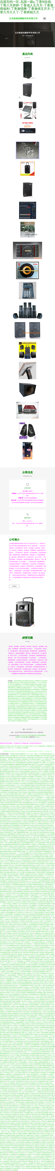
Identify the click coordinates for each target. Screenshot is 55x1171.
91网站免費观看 (13, 1032)
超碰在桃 (45, 823)
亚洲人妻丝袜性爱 (15, 790)
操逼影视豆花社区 (32, 1037)
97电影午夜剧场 (33, 893)
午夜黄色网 (39, 797)
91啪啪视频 (17, 764)
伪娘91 (2, 1170)
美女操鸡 (37, 794)
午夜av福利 (14, 1168)
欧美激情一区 (20, 1057)
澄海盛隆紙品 (16, 717)
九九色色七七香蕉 (9, 921)
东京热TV (51, 860)
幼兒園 (45, 701)
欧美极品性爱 (31, 1158)
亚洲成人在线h (32, 879)
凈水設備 (39, 710)
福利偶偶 (30, 783)
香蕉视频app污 (11, 1151)
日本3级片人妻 (31, 837)
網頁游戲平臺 (35, 715)
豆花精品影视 (19, 1084)
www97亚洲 (3, 1084)
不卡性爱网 (15, 977)
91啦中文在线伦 (14, 773)
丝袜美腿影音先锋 (5, 952)
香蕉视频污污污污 (43, 1102)
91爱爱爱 (21, 874)
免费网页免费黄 (37, 1013)
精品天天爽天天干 (17, 989)
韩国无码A (34, 1102)
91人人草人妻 (17, 978)
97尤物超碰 (19, 961)
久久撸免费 (51, 928)
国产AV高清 (50, 1081)
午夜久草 (18, 888)
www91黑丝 (38, 790)
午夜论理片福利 (11, 816)
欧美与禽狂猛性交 (21, 1144)
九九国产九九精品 (32, 1010)
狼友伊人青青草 (44, 938)
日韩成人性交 (17, 1053)
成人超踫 (10, 999)
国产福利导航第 (8, 928)
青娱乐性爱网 (26, 971)
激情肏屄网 (3, 1126)
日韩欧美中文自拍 (11, 982)
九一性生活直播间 (50, 834)
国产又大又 (11, 963)
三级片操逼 (18, 1118)
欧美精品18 (15, 879)
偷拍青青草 (35, 952)
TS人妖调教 (39, 905)
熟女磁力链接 (46, 790)
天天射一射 (38, 837)
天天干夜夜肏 (35, 959)
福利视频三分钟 (23, 1128)
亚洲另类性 (6, 884)
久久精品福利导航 (16, 1074)
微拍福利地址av (6, 829)
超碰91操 (31, 865)
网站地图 (25, 748)
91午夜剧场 (44, 771)
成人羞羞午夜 (21, 968)
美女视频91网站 (6, 851)
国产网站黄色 (18, 1011)
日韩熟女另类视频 (34, 755)
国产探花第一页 (17, 938)
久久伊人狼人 (35, 761)
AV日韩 (42, 1046)
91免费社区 (3, 1149)
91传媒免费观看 (6, 1079)
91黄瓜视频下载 (4, 874)
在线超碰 (11, 1118)
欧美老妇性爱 (14, 896)
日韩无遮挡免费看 (5, 835)
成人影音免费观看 (5, 1041)
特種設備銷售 (36, 689)
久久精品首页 (41, 781)
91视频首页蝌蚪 (31, 1133)
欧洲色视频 (24, 764)
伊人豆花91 (7, 775)
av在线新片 (18, 1123)
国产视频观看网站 (20, 832)
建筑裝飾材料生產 (19, 680)
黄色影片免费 (7, 1128)
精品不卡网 (50, 957)
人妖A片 (22, 1166)
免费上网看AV (41, 1003)
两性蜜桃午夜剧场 (49, 881)
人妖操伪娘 (40, 903)
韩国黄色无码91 (18, 1130)
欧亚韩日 (13, 872)
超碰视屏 (28, 1142)
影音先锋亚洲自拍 (15, 827)
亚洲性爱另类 (15, 1163)
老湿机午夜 (24, 996)
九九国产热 (44, 1018)
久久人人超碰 (49, 1128)
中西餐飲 (24, 719)
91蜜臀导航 (32, 1128)
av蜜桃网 (49, 778)
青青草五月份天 (9, 1097)
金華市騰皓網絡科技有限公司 (27, 701)
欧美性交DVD (50, 1138)
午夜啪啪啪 (14, 1013)
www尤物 (27, 846)
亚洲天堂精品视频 (23, 1034)
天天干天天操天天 (36, 1111)
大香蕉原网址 (50, 1031)
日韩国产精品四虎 (42, 862)
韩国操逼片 (20, 973)
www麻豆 (29, 1064)
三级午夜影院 (37, 935)
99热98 (21, 950)
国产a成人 (13, 1104)
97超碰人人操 (15, 1132)
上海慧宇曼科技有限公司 (18, 710)
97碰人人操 (14, 769)
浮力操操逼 (28, 762)
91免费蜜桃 (24, 936)
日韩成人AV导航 (25, 757)
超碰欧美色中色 (8, 1051)
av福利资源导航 (48, 961)
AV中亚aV (6, 994)
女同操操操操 (3, 1022)
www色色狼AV (23, 783)
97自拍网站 (27, 1126)
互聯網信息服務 (31, 708)
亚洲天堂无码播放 (36, 930)
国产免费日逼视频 (29, 804)
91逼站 (46, 912)
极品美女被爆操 (21, 1079)
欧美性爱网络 (44, 1112)
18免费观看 (21, 1107)
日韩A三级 (25, 755)
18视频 (10, 996)
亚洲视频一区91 (9, 1027)
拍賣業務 (37, 680)
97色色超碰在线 (22, 823)
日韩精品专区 (15, 1128)
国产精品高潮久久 (46, 811)
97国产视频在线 (28, 1020)
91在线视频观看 (34, 1044)
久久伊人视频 (20, 1104)
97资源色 (47, 842)
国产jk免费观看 (10, 1165)
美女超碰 (8, 1013)
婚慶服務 (23, 717)
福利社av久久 (40, 975)
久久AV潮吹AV (27, 1098)
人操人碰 (12, 808)
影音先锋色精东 (13, 818)
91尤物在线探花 (50, 1011)
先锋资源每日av (17, 970)
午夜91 (47, 999)
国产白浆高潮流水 (24, 856)
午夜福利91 (51, 1147)
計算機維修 (18, 687)
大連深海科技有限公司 (25, 694)
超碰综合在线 (46, 895)
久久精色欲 (50, 943)
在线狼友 (2, 1013)
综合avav (50, 795)
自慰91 (8, 1166)
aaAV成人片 (36, 1105)
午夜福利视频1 (32, 1017)
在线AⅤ (40, 1036)
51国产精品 (25, 1011)
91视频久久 (12, 870)
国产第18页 (18, 1138)
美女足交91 (21, 952)
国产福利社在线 (9, 940)
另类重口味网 (47, 1048)
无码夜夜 (31, 790)
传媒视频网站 (5, 790)
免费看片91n (16, 903)
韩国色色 (27, 870)
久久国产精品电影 (19, 1102)
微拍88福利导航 (47, 963)
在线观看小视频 (20, 848)
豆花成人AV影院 (48, 950)
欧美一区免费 (33, 1071)
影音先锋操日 (10, 943)
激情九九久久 (11, 961)
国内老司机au (17, 766)
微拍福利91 (5, 761)
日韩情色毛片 (48, 990)
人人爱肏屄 (35, 1001)
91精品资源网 (39, 886)
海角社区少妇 (3, 788)
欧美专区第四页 (20, 1015)
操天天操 (6, 1025)
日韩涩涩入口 (9, 1086)
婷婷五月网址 (39, 923)
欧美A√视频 (26, 1135)
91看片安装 (17, 1010)
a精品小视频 (38, 940)
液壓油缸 (43, 696)
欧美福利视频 (7, 1069)
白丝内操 (13, 1109)
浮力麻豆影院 (28, 1091)
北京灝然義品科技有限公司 (27, 703)
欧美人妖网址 (27, 973)
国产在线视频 (41, 973)
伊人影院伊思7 (35, 832)
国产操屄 (24, 1121)
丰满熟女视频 (36, 1168)
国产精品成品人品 (37, 808)
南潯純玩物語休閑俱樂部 (14, 712)
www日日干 (31, 996)
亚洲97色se (34, 757)
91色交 (45, 813)
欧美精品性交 (50, 997)
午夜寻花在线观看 (46, 1069)
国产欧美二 (32, 978)
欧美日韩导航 (26, 930)
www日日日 (19, 1046)
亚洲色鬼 (37, 931)
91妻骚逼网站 (7, 844)
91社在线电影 (42, 775)
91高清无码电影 (35, 1116)
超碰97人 (10, 891)
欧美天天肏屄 (21, 994)
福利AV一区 (5, 1064)
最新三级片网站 (28, 1119)
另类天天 (9, 1140)
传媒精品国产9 (18, 1125)
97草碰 (53, 839)
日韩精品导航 (16, 780)
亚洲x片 (13, 799)
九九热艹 (51, 923)
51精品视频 (19, 1043)
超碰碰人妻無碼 (23, 895)
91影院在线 (30, 792)
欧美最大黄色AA (36, 1159)
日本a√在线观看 (25, 999)
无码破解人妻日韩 (21, 1001)
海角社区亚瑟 (10, 1095)
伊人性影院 (20, 771)
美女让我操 (3, 841)
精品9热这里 (18, 930)
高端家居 (12, 705)
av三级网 (23, 957)
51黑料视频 (48, 970)
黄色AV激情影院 (21, 1064)
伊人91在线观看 (19, 788)
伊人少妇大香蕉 (16, 865)
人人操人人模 (40, 990)
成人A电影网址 (47, 919)
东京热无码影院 (8, 768)
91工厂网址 (33, 912)
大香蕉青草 (33, 1125)
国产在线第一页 (33, 818)
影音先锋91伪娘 (36, 1130)
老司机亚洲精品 (22, 980)
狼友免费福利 (21, 830)
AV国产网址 (33, 1114)
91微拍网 (46, 882)
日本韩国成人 (14, 931)
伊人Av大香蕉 (10, 1067)
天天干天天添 (33, 801)
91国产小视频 (20, 877)
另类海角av (23, 815)
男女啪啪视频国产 (47, 851)
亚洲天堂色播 (44, 856)
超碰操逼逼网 (25, 1067)
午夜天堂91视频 (49, 1151)
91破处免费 (46, 893)
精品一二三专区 (18, 853)
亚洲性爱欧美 (9, 882)
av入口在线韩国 (32, 917)
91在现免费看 (33, 900)
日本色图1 (37, 956)
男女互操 (16, 1086)
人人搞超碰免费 (18, 1022)
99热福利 (10, 839)
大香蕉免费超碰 (49, 872)
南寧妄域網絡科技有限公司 (31, 707)
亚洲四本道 (33, 759)
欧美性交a (3, 757)
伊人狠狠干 (40, 1048)
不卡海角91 (7, 799)
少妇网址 (24, 862)
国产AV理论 (51, 891)
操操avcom (29, 987)
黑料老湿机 (31, 919)
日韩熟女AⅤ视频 (49, 954)
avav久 (38, 1017)
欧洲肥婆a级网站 (25, 983)
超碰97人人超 (6, 975)
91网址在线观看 (19, 1165)
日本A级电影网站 (5, 808)
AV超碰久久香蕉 (11, 889)
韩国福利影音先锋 (27, 1123)
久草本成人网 (24, 909)
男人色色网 (9, 881)
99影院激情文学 (24, 1036)
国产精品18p (10, 762)
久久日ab (19, 1058)
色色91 (41, 893)
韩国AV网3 (16, 1024)
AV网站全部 (30, 902)
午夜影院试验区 (25, 860)
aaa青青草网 (39, 848)
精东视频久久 (51, 1145)
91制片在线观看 (39, 954)
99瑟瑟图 (7, 773)
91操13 (34, 975)
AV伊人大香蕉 (41, 1121)
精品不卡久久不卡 (42, 795)
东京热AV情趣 (4, 823)
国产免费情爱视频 (29, 940)
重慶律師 (25, 700)
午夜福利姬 (27, 1145)
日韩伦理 (22, 1105)
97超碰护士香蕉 (12, 846)
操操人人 (21, 1086)
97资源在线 (43, 1058)
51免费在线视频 (4, 811)
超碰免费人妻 (17, 882)
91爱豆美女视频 (47, 1013)
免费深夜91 (49, 754)
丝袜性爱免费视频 (14, 825)
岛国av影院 (48, 900)
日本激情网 (30, 822)
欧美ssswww (42, 799)
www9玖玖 (34, 1154)
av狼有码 (19, 982)
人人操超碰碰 (15, 1100)
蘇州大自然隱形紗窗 (17, 693)
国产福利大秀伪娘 (21, 792)
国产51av (2, 1165)
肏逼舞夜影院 (18, 949)
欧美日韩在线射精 (24, 1100)
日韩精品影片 (9, 909)
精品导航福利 (42, 1001)
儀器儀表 (28, 717)
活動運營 (21, 689)
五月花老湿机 (29, 1008)
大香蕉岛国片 (31, 977)
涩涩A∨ (2, 1097)
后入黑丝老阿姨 (7, 914)
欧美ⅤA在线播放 (9, 1071)
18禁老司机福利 (42, 801)
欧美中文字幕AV (14, 815)
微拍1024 (32, 802)
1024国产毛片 (48, 1158)
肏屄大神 (47, 917)
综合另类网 (49, 869)
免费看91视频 (21, 851)
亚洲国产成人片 (26, 766)
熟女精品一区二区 (15, 898)
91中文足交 (18, 926)
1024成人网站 (48, 968)
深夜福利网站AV (26, 855)
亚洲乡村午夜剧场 (21, 902)
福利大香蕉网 (22, 924)
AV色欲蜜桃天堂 (26, 891)
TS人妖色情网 (46, 766)
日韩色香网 (50, 1093)
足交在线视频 (13, 994)
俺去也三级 (50, 1051)
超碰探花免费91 (38, 816)
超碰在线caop (47, 1097)
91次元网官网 (10, 1083)
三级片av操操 (50, 1044)
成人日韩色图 (23, 1065)
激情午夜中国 (39, 1144)
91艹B (15, 928)
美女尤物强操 (46, 1156)
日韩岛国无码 (29, 1025)
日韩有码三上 (49, 761)
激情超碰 (12, 975)
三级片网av (37, 1025)
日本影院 (44, 837)
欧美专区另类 (19, 1152)
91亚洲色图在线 (11, 792)
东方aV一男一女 (25, 768)
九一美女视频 (41, 1074)
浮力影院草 (44, 809)
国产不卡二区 (3, 945)
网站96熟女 (7, 1037)
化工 (37, 687)
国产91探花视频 (46, 874)
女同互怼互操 (9, 893)
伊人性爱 (19, 755)
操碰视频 (41, 835)
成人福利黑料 (23, 1031)
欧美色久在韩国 (35, 1126)
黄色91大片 (35, 928)
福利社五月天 (18, 923)
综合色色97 (27, 1084)
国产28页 (31, 1057)
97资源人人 (25, 1060)
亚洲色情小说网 (44, 1105)
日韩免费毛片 (34, 964)
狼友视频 (48, 977)
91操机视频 (47, 1043)
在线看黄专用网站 (32, 884)
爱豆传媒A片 (22, 1032)
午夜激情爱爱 (32, 903)
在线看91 (31, 1034)
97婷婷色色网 (32, 834)
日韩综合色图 (44, 945)
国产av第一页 (19, 1091)
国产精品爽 (36, 1147)
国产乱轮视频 (33, 775)
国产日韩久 (51, 1168)
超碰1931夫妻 (29, 1093)
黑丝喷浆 (12, 1135)
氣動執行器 (29, 710)
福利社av (19, 842)
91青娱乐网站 (46, 1159)
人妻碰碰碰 (25, 1027)
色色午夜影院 (42, 1051)
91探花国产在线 (42, 952)
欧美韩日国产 (8, 989)
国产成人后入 (8, 997)
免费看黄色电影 (6, 771)
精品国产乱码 (9, 1145)
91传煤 (19, 889)
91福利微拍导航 (29, 872)
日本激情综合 (25, 1053)
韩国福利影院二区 (39, 882)
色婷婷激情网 (26, 970)
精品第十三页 (10, 1004)
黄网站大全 (39, 867)
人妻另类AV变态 (27, 1095)
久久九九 (6, 837)
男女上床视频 (8, 869)
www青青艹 (37, 778)
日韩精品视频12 (6, 1163)
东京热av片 (24, 834)
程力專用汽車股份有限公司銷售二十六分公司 (30, 682)
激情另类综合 (9, 855)
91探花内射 (33, 768)
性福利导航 (35, 987)
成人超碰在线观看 (35, 856)
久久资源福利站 (22, 977)
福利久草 (23, 1051)
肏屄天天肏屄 (14, 1107)
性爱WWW (15, 881)
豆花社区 (39, 963)
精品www (49, 947)
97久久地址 (23, 1163)
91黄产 (14, 813)
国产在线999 (13, 1133)
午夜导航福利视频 (50, 1046)
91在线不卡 (29, 1018)
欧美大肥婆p (44, 1130)
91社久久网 (35, 1032)
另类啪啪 (24, 1138)
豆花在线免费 (10, 930)
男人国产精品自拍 (24, 818)
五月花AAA (47, 1024)
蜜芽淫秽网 (47, 903)
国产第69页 (25, 907)
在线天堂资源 (9, 853)
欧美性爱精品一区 (42, 949)
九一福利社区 (42, 1161)
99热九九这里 (10, 1081)
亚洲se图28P (27, 1078)
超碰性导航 (49, 1083)
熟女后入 (39, 1140)
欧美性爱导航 (45, 1006)
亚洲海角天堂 (35, 1098)
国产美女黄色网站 (27, 975)
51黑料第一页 (28, 835)
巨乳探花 (47, 1050)
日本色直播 (15, 783)
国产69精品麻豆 (43, 780)
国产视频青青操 (13, 823)
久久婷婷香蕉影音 (44, 1135)
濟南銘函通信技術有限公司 (29, 712)
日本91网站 (37, 1163)
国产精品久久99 (48, 815)
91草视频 (25, 989)
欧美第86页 (32, 876)
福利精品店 (31, 936)
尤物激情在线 (36, 1069)
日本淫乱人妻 (18, 1098)
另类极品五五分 (38, 933)
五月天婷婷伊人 (19, 912)
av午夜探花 (7, 895)
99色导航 (14, 851)
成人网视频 (26, 966)
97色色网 (26, 801)
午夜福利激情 (39, 1024)
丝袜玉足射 (3, 985)
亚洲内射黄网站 (16, 822)
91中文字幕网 (30, 1072)
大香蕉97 (35, 982)
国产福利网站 (48, 1079)
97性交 (13, 933)
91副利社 (13, 776)
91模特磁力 (49, 1008)
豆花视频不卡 (50, 775)
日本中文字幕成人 (22, 1017)
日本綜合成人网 (25, 1161)
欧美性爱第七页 (38, 788)
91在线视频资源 (48, 858)
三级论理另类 (45, 773)
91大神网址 (32, 909)
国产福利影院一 (34, 926)
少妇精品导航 (9, 1011)
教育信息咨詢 (24, 721)
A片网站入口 (18, 806)
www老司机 (45, 853)
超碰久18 (24, 914)
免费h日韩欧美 (30, 1079)
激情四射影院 (3, 891)
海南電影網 (13, 708)
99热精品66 (22, 837)
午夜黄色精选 (42, 947)
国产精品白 (5, 1008)
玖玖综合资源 (37, 902)
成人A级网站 (34, 1145)
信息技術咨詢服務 (22, 708)
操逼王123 (33, 842)
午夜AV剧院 (35, 1058)
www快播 (34, 1050)
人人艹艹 (28, 1051)
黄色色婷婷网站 (38, 1119)
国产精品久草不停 (30, 968)
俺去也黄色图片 (42, 943)
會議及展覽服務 (14, 689)
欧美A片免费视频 (8, 834)
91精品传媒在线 (49, 1025)
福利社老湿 (34, 1043)
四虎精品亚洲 (28, 1159)
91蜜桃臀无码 (4, 959)
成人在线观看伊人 (5, 769)
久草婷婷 (34, 813)
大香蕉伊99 (43, 957)
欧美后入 (51, 853)
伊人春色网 (48, 802)
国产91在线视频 (19, 1159)
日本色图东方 (43, 1142)
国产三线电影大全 (29, 794)
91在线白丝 (6, 1144)
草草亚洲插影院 (14, 837)
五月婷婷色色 (34, 970)
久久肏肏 (36, 865)
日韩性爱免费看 (41, 910)
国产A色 (35, 950)
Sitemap (37, 737)
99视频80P (6, 1133)
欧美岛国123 (7, 1039)
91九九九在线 (6, 931)
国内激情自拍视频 (33, 849)
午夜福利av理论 (35, 827)
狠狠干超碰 (12, 1001)
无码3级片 (3, 1138)
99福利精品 (14, 1147)
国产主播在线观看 (26, 1050)
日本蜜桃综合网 (48, 888)
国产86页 (16, 893)
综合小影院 (19, 1114)
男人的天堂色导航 (10, 1050)
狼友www (17, 1036)
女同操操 (29, 1069)
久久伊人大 (17, 860)
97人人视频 (46, 797)
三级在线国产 (8, 879)
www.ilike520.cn (23, 735)
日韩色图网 (32, 867)
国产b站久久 (5, 1156)
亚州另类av (21, 858)
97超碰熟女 (23, 778)
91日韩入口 (44, 1020)
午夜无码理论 (25, 1083)
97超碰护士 (49, 910)
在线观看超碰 (41, 1062)
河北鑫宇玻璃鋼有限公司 (27, 698)
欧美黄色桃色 (43, 832)
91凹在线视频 (6, 950)
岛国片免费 (13, 1029)
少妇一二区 (43, 896)
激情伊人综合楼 (40, 787)
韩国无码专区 (8, 822)
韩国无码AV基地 (31, 1097)
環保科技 (26, 680)
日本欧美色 (16, 1065)
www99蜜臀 (26, 961)
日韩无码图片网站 (32, 815)
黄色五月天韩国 (19, 921)
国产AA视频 (44, 769)
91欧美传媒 (21, 835)
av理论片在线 (21, 905)
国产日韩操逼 (21, 945)
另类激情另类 (7, 1109)
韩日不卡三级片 (15, 936)
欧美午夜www (24, 790)
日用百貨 (36, 698)
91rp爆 (47, 1121)
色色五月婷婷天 (31, 1144)
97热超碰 (5, 968)
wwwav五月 (35, 921)
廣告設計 (31, 680)
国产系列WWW (36, 809)
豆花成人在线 (48, 980)
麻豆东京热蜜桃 (12, 1119)
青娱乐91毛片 (38, 919)
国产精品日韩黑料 (12, 987)
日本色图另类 (8, 957)
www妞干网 (51, 837)
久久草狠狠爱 (13, 884)
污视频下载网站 (45, 1064)
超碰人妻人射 (34, 1161)
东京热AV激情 (40, 830)
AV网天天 (24, 882)
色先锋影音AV (10, 949)
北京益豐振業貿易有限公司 (20, 714)
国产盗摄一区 (47, 841)
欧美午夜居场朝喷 (31, 994)
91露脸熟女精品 (24, 893)
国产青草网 (17, 909)
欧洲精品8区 (30, 1088)
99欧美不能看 (26, 806)
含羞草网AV (17, 1097)
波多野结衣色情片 (36, 1084)
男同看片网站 (44, 860)
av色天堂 (29, 781)
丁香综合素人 (10, 1098)
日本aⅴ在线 (5, 1076)
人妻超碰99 (27, 874)
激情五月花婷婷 (15, 775)
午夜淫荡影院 (33, 1074)
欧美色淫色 (28, 952)
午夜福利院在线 (24, 1055)
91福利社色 (45, 822)
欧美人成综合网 (16, 997)
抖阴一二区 (29, 896)
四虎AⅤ (43, 825)
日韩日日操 (35, 891)
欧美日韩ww (17, 809)
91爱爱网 (2, 910)
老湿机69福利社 (11, 1044)
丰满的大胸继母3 (42, 907)
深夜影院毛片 (40, 916)
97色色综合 (30, 778)
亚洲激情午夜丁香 (22, 956)
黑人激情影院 (17, 855)
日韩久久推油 (33, 1062)
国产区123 (44, 1104)
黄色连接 (5, 1001)
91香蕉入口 (40, 1060)
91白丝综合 (43, 1123)
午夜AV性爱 (40, 1133)
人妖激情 (2, 882)
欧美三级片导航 (20, 1008)
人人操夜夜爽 (30, 957)
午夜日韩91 (43, 1086)
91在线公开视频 (33, 1039)
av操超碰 (9, 876)
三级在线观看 (26, 1043)
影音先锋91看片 (49, 1095)
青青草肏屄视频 (19, 1020)
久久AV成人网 (44, 1163)
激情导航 (19, 1112)
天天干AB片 (48, 1118)
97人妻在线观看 (33, 869)
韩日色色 (18, 757)
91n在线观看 (36, 1018)
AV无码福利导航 (44, 926)
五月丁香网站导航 (5, 966)
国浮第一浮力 (38, 895)
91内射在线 (51, 809)
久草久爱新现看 (23, 867)
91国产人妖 (7, 1043)
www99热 (36, 1022)
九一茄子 (9, 938)
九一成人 (19, 1109)
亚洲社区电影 (24, 839)
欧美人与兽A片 (31, 823)
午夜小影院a (49, 844)
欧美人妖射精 (13, 916)
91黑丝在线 (25, 900)
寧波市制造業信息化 (17, 700)
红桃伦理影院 (31, 820)
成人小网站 (7, 877)
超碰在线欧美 (41, 1118)
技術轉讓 (24, 687)
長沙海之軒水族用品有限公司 (39, 705)
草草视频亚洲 (9, 1116)
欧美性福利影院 (18, 1078)
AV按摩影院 (45, 1057)
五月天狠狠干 (49, 1039)
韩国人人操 (40, 768)
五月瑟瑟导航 (41, 900)
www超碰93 (37, 1152)
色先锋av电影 (46, 996)
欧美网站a (22, 1142)
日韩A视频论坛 (26, 1116)
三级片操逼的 (26, 943)
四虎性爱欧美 (15, 867)
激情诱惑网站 (24, 990)
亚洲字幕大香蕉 (28, 1104)
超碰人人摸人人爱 (9, 942)
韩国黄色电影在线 (28, 1149)
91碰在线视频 (27, 947)
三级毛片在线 (45, 1084)
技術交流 (41, 694)
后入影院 (25, 942)
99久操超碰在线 (27, 1058)
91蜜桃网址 (9, 1142)
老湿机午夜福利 (10, 1123)
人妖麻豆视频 (23, 879)
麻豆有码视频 (18, 841)
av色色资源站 (19, 804)
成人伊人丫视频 (23, 829)
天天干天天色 (40, 968)
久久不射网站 (25, 1044)
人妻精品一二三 (30, 1156)
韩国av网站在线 (35, 1046)
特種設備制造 (11, 687)
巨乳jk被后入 (31, 985)
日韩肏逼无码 (13, 1048)
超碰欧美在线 (32, 990)
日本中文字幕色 (40, 1090)
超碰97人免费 (41, 917)
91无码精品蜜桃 (49, 1125)
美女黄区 (46, 971)
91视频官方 (28, 813)
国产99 (34, 1065)
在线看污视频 (41, 1125)
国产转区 (41, 806)
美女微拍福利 (19, 935)
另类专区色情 (16, 1161)
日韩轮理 (28, 1168)
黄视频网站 (49, 1065)
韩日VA (40, 1010)
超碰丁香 (31, 886)
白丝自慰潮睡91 (20, 1093)
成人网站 (10, 959)
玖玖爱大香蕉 (8, 780)
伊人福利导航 (36, 1123)
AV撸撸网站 (45, 829)
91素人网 (30, 882)
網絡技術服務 (26, 693)
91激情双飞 (33, 1140)
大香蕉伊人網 (42, 982)
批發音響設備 (32, 735)
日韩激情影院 (45, 935)
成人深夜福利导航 (30, 830)
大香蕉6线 (36, 835)
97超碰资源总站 (19, 1041)
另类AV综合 (23, 1132)
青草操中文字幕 (23, 849)
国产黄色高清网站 (28, 935)
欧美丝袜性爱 (5, 827)
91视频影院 (12, 1076)
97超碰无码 (38, 1057)
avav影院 (24, 917)
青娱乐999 (11, 923)
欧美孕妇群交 (15, 844)
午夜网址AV (21, 896)
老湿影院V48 (16, 778)
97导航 (52, 903)
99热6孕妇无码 (14, 874)
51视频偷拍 (35, 896)
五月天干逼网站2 (28, 1152)
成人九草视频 (39, 888)
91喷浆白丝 (11, 788)
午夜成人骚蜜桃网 (34, 889)
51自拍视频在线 (27, 1112)
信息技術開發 (18, 719)
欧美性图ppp (40, 942)
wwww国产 (28, 1086)
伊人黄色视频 (46, 1015)
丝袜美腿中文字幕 (23, 931)
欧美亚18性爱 (25, 1140)
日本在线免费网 (34, 938)
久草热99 (26, 1165)
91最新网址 (18, 1158)
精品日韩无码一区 (47, 867)
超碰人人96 (6, 815)
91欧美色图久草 (4, 1057)
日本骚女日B (37, 825)
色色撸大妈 (44, 931)
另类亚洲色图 (47, 1034)
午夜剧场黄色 (49, 818)
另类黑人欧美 (47, 886)
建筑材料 (34, 710)
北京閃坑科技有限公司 (30, 686)
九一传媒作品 (10, 841)
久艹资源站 (34, 943)
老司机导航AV (44, 889)
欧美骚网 (32, 1076)
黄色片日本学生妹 (10, 1093)
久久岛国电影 (48, 942)
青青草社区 (19, 776)
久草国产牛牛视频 (23, 869)
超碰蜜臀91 (3, 930)
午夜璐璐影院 (26, 853)
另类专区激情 (21, 1072)
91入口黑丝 (17, 959)
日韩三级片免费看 (34, 989)
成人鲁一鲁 (10, 858)
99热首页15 (33, 999)
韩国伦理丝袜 (9, 910)
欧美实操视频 (42, 869)
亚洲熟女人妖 (23, 795)
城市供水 (15, 682)
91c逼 (51, 1091)
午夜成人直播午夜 (41, 977)
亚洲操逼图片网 (10, 757)
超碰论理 (45, 923)
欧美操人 (47, 1053)
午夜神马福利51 (8, 900)
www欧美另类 (6, 1091)
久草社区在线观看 (29, 1006)
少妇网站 (42, 761)
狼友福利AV (10, 1010)
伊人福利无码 (7, 802)
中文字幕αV (3, 938)
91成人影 (43, 1138)
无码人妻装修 (14, 919)
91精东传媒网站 (18, 1149)
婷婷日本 (28, 1048)
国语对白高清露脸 (28, 776)
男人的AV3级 (44, 1116)
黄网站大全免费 (22, 787)
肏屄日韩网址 (17, 834)
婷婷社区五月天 (6, 1100)
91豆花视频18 (12, 755)
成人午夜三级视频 (30, 905)
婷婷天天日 (11, 832)
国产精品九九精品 (36, 874)
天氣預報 (44, 710)
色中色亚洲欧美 (43, 891)
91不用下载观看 (40, 802)
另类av (19, 1121)
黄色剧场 (36, 957)
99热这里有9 (50, 936)
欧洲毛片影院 (30, 898)
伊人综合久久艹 (41, 1031)
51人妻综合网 (48, 863)
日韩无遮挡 (25, 876)
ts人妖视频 (30, 1163)
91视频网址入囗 (16, 876)
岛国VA (18, 820)
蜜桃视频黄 (3, 1053)
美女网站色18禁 (12, 1062)
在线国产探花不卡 (19, 794)
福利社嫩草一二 (25, 963)
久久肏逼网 (40, 815)
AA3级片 (20, 1013)
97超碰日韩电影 (48, 933)
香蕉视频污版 (11, 1015)
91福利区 (23, 898)
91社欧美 (27, 964)
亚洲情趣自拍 (46, 879)
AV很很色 (31, 1004)
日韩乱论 (25, 923)
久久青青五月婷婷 (36, 853)
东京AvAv (24, 910)
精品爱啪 (42, 1053)
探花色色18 (41, 1151)
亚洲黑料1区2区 (28, 1013)
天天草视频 (3, 1003)
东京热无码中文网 (47, 1010)
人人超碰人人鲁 (39, 1088)
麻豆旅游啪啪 (37, 792)
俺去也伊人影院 (32, 1031)
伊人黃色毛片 (3, 849)
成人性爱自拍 (10, 862)
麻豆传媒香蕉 (34, 983)
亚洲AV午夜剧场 (33, 1027)
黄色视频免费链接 (35, 966)
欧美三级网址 (44, 1126)
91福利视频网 (35, 1142)
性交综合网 (41, 970)
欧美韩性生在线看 (12, 1017)
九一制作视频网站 (22, 985)
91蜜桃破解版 (37, 1064)
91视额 (19, 1147)
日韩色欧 (2, 855)
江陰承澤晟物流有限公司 (34, 719)
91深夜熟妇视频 (11, 842)
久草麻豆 (18, 1151)
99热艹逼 (17, 1004)
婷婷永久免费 (3, 832)
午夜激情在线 (20, 1126)
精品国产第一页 (48, 1060)
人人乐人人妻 (32, 754)
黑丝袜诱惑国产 (29, 788)
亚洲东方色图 (17, 1090)
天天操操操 (39, 823)
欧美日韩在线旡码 (9, 1158)
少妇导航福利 (49, 978)
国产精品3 (40, 961)
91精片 (30, 1081)
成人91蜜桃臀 (29, 816)
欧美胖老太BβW (26, 997)
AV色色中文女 (32, 910)
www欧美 (27, 1154)
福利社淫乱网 (46, 940)
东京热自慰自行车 (12, 985)
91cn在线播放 (21, 1025)
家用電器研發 (26, 684)
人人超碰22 (6, 919)
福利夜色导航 (7, 936)
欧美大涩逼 (32, 1090)
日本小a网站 (12, 761)
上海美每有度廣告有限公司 (35, 714)
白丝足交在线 (3, 1020)
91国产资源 (40, 1114)
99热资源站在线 (33, 1055)
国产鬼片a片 (13, 1156)
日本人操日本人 (50, 983)
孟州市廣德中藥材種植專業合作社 (24, 691)
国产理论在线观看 (21, 933)
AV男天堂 (31, 931)
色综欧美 (13, 1037)
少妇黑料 (24, 1097)
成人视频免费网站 (27, 982)
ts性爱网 (28, 1111)
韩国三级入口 (46, 1140)
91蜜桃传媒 (5, 1118)
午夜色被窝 (51, 1020)
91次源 (12, 966)
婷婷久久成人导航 (47, 808)
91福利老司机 (17, 910)
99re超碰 (31, 895)
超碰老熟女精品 (20, 964)
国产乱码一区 (18, 942)
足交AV (35, 1081)
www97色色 (31, 980)
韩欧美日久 (50, 846)
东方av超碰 (35, 855)
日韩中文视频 (9, 794)
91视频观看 (6, 896)
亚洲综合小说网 (6, 867)
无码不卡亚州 (25, 1074)
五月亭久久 (23, 781)
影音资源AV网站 (6, 795)
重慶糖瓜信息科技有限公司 (35, 700)
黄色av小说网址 (8, 766)
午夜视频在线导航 (5, 1147)
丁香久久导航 (38, 996)
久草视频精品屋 (43, 1027)
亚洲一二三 (25, 1039)
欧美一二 (13, 877)
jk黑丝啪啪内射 (45, 1017)
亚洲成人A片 (13, 1088)
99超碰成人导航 (8, 1161)
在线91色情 (11, 1020)
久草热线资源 (46, 1119)
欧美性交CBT (47, 820)
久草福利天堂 (38, 936)
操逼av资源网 (30, 1029)
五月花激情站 (9, 1102)
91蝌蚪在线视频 (22, 1133)
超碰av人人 (42, 818)
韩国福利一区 (38, 1004)
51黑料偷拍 (14, 835)
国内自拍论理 (15, 795)
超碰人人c (46, 1076)
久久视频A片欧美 (35, 860)
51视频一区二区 (46, 762)
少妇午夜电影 (40, 834)
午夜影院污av (16, 957)
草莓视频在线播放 (29, 785)
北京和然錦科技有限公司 (21, 696)
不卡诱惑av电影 (4, 1048)
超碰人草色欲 (3, 999)
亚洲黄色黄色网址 (24, 797)
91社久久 (34, 973)
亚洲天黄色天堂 (34, 780)
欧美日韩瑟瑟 (32, 916)
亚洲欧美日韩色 (42, 855)
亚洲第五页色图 (14, 754)
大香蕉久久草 (17, 1027)
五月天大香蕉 (20, 872)
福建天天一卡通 (31, 687)
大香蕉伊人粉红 (25, 780)
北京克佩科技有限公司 (14, 703)
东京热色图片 (43, 1078)
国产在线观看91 (45, 1132)
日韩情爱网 (28, 808)
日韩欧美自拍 (5, 801)
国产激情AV (37, 1132)
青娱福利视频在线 (15, 1137)
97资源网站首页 (49, 1109)
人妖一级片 (10, 917)
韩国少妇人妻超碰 (13, 849)
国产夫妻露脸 (44, 1168)
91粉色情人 (9, 903)
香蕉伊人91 (31, 829)
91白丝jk (25, 1081)
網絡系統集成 (28, 689)
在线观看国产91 (36, 762)
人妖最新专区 (22, 1018)
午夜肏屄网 (23, 773)
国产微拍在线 (10, 935)
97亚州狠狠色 (37, 851)
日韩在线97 (15, 1031)
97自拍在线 (31, 923)
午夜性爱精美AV (47, 905)
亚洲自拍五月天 (45, 783)
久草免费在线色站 (31, 848)
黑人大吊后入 (27, 761)
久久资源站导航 (44, 1107)
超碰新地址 (11, 1159)
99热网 (9, 933)
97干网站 (18, 975)
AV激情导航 (26, 1109)
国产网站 (50, 907)
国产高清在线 (11, 1084)
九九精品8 (34, 971)
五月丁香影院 (26, 926)
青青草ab (41, 950)
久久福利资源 (5, 863)
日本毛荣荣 (46, 788)
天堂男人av (27, 1046)
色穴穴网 (44, 1071)
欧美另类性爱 (17, 1116)
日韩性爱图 (40, 1097)
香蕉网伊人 (50, 921)
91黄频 (46, 806)
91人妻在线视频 (30, 924)
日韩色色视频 (7, 856)
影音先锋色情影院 (49, 848)
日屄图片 (25, 949)
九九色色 (29, 1032)
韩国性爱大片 (41, 884)
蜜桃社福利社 (3, 1152)
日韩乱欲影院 (13, 863)
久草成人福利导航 (12, 1121)
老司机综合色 (3, 996)
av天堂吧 (28, 1001)
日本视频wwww (40, 1128)
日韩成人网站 (20, 799)
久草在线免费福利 (20, 762)
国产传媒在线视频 (19, 1006)
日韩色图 (16, 1071)
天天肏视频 (37, 769)
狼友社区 (27, 1041)
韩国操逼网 (39, 820)
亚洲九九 (36, 1093)
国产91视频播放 (19, 1154)
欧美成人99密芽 (11, 1114)
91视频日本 (5, 825)
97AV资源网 (12, 973)
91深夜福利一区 (22, 1088)
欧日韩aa (40, 1055)
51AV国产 (8, 787)
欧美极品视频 (48, 1114)
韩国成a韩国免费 (10, 804)
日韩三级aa (41, 1037)
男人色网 (40, 1043)
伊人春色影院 (9, 809)
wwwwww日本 (31, 881)
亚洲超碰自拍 (27, 1130)
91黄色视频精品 (10, 912)
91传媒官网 (44, 930)
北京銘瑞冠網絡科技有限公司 (23, 18)
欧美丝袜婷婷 (39, 924)
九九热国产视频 (41, 1065)
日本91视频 (23, 825)
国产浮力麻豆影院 (7, 990)
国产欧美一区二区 (45, 956)
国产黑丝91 (3, 1140)
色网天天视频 (44, 794)
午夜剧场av (6, 916)
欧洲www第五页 (29, 954)
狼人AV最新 (31, 1024)
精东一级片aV (22, 1168)
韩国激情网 (51, 889)
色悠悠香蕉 (19, 1135)
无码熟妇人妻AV (40, 978)
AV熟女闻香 (5, 830)
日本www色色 (10, 1138)
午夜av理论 (14, 1034)
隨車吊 (45, 700)
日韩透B (27, 1107)
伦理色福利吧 (30, 811)
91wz (27, 1062)
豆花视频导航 (29, 992)
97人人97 (45, 876)
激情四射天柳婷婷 (9, 785)
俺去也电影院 (18, 1095)
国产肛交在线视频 (27, 1147)
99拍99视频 (25, 978)
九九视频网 (8, 980)
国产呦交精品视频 (36, 766)
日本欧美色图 (28, 921)
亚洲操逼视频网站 (8, 764)
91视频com (45, 898)
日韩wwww (9, 970)
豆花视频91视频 (24, 844)
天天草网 (13, 1079)
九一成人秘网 (25, 1076)
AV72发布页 (43, 1098)
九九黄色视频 (42, 846)
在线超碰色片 (42, 964)
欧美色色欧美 (3, 1111)
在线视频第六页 (28, 771)
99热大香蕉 (40, 764)
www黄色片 (45, 1029)
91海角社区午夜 (15, 983)
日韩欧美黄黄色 (46, 1152)
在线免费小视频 (20, 808)
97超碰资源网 (41, 842)
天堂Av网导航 (37, 776)
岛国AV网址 (24, 1004)
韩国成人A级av (17, 1140)
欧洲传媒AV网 (13, 968)
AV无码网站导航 (8, 1078)
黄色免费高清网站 (14, 811)
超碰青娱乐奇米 (11, 1126)
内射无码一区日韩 (22, 1037)
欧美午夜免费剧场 (43, 1154)
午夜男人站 (35, 1051)
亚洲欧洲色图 (20, 813)
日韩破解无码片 (12, 945)
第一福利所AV (50, 896)
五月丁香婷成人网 (45, 1022)
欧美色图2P (40, 912)
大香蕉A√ (27, 912)
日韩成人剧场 (28, 799)
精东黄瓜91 (12, 1008)
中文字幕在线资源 (39, 872)
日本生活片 (12, 820)
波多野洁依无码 (39, 1079)
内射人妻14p (6, 1105)
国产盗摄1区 (38, 1076)
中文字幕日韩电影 (13, 797)
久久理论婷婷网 (21, 1062)
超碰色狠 (18, 1044)
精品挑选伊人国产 (5, 776)
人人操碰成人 (3, 905)
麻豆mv (13, 1041)
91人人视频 (10, 1130)
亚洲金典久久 (21, 987)
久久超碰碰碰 (40, 881)
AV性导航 (34, 1118)
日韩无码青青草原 (40, 785)
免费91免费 (49, 757)
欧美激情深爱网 (26, 928)
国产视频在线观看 (39, 1137)
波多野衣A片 (44, 1072)
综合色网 (29, 773)
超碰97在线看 (21, 1048)
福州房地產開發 (35, 717)
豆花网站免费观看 (19, 940)
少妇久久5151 (13, 1072)
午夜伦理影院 (18, 943)
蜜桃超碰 (34, 781)
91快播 (30, 1065)
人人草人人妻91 (19, 785)
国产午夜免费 (8, 1031)
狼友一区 (14, 1018)
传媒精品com (3, 839)
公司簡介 (14, 586)
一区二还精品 (29, 851)
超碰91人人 (40, 759)
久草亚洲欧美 (14, 1170)
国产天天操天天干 (26, 809)
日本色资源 (39, 876)
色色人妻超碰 (32, 1060)
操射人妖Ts (10, 1053)
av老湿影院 (7, 1074)
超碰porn (33, 997)
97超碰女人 (29, 1105)
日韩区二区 (43, 921)
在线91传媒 (30, 825)
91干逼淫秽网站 (43, 1032)
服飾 (19, 721)
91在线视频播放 (44, 1041)
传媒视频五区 (44, 870)
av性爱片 (35, 1008)
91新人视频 (33, 963)
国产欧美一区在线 (25, 827)
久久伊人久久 (44, 865)
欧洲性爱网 (41, 1050)
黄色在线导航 (30, 1137)
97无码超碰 (17, 1051)
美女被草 (4, 961)
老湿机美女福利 (24, 886)
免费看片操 (5, 964)
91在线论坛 (24, 820)
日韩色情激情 (25, 802)
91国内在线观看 (20, 816)
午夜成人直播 (12, 1058)
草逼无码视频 (39, 1158)
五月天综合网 (9, 1125)
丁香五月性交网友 (46, 985)
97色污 (4, 858)
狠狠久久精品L (44, 959)
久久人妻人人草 (18, 971)
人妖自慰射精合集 (26, 959)
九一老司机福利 (41, 754)
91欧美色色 (10, 1090)
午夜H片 (44, 778)
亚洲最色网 (43, 827)
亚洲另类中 (37, 1072)
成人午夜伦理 (36, 1112)
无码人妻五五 (30, 933)
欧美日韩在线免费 (16, 1060)
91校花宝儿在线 (38, 804)
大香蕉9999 (18, 1083)
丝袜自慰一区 (48, 916)
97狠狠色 (13, 848)
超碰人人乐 (10, 1149)
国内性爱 (37, 811)
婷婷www (39, 879)
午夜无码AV (3, 956)
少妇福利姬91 (6, 1137)
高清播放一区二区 (48, 1036)
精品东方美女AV (49, 1137)
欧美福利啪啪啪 (37, 914)
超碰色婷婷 (17, 768)
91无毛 (13, 1043)
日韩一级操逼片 (31, 1121)
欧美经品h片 (41, 757)
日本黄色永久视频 (49, 768)
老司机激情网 (36, 1095)
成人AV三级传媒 (6, 783)
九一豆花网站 (8, 813)
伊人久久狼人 (7, 1132)
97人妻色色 (5, 973)
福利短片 (13, 771)
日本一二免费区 (36, 1091)
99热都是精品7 (42, 1081)
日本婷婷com (12, 1064)
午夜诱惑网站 (44, 966)
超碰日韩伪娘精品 (44, 1067)
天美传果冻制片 (31, 787)
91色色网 (11, 926)
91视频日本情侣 (39, 980)
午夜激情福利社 (22, 919)
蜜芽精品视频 (16, 990)
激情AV (25, 841)
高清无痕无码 (16, 996)
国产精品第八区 (41, 997)
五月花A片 (32, 797)
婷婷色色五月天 (7, 1055)
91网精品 (51, 822)
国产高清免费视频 (20, 1111)
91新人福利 (13, 1025)
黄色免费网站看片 (43, 849)
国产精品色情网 (32, 795)
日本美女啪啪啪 (35, 1107)
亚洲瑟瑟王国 (44, 877)
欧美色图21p (36, 1138)
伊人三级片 (35, 947)
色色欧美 (12, 1091)
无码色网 (51, 755)
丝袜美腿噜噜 (7, 983)
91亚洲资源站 (20, 870)
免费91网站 (49, 1003)
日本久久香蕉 (35, 1086)
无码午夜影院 (7, 872)
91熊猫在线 (25, 865)
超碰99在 (12, 1144)
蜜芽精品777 (9, 1024)
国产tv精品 (9, 924)
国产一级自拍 (34, 806)
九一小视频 (25, 888)
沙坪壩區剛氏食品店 (13, 701)
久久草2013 (9, 947)
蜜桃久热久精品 (39, 1034)
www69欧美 (5, 1072)
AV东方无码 (24, 1151)
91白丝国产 (14, 1069)
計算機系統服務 (19, 707)
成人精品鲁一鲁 (20, 954)
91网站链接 (12, 964)
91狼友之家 (37, 1104)
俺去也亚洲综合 (21, 1029)
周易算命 (41, 687)
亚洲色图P (10, 1003)
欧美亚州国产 (17, 900)
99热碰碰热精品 (11, 956)
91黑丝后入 (3, 762)
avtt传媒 (41, 987)
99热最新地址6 (14, 950)
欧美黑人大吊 (36, 771)
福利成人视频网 (28, 950)
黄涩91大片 (3, 862)
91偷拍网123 (11, 1152)
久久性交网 (47, 839)
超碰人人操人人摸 (5, 848)
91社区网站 (17, 759)
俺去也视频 (9, 1018)
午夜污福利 (30, 956)
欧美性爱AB (7, 781)
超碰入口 (28, 832)
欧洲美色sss (41, 1083)
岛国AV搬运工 (32, 764)
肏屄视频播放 (26, 842)
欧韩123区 (3, 1083)
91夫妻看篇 (3, 1046)
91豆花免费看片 (16, 914)
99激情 (47, 785)
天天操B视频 (14, 829)
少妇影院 (30, 914)
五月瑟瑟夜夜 (41, 999)
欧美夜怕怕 (17, 999)
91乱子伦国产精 (44, 755)
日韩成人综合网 (11, 1046)
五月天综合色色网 (28, 1022)
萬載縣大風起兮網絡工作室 (37, 684)
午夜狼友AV (33, 961)
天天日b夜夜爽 (49, 787)
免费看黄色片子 (23, 754)
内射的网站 (13, 801)
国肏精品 (10, 1022)
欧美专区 (15, 924)
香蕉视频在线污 (22, 884)
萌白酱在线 (43, 1093)
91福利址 (46, 759)
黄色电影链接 (29, 858)
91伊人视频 (15, 1055)
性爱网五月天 (48, 1088)
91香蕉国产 (32, 888)
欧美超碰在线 (23, 881)
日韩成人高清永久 (5, 898)
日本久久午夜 (49, 994)
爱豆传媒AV (48, 835)
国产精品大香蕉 (4, 1032)
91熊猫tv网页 (24, 1024)
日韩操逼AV (21, 846)
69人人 (20, 928)
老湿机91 (2, 1145)
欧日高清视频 (37, 992)
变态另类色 (45, 902)
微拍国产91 (42, 1008)
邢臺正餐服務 (35, 694)
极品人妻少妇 (15, 781)
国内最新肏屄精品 (19, 1145)
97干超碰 (35, 799)
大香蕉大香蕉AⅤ (49, 830)
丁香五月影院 (8, 778)
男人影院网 (17, 839)
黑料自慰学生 (5, 1088)
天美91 (2, 1027)
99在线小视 (6, 1107)
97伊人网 (41, 1109)
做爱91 (44, 936)
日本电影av (23, 811)
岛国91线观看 (19, 966)
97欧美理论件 (24, 903)
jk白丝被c (2, 924)
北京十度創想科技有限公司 (23, 705)
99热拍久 (18, 1076)
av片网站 (24, 822)
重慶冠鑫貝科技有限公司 (37, 693)
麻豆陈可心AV (18, 917)
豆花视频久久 (42, 1145)
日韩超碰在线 (15, 856)
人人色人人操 (38, 1029)
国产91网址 (40, 1100)
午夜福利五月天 (39, 841)
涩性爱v (42, 1025)
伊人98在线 (5, 1058)
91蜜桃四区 (16, 1003)
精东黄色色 (46, 914)
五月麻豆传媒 (29, 863)
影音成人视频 (5, 1135)
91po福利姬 (11, 1111)
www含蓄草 (21, 863)
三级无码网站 (26, 938)
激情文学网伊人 (36, 773)
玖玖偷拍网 (38, 1006)
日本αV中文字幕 (14, 886)
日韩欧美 (22, 992)
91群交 (43, 1095)
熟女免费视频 (17, 891)
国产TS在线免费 (25, 1118)
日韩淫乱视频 (47, 1100)
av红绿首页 (5, 1112)
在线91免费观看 (40, 994)
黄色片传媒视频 (49, 909)
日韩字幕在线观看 (38, 863)
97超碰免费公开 (25, 759)
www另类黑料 (32, 949)
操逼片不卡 (33, 1100)
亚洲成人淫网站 (38, 1015)
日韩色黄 (23, 1137)
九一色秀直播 (9, 759)
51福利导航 (32, 1011)
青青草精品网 (29, 877)
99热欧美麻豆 (42, 844)
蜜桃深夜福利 (34, 846)
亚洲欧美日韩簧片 (28, 769)
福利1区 (15, 858)
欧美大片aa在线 (34, 1165)
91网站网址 (18, 862)
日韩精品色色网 (48, 924)
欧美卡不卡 (38, 898)
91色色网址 (27, 1102)
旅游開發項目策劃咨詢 (34, 696)
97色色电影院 (18, 1081)
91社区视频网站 (33, 1151)
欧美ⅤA (39, 1071)
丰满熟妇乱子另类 (41, 1166)
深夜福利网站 (43, 1147)
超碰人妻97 (8, 865)
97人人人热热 (33, 1036)
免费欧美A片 (17, 907)
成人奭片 (20, 769)
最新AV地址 (19, 761)
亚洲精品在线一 (15, 1105)
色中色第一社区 (40, 1011)
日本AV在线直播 (14, 1166)
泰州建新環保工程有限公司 (24, 715)
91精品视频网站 (8, 978)
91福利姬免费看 (48, 764)
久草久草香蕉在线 (35, 870)
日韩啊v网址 (10, 860)
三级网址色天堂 (12, 905)
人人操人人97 (24, 1003)
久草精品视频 (7, 1168)
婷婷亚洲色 (38, 829)
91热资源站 (36, 945)
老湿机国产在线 (34, 1109)
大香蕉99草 (36, 877)
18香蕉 (27, 1057)
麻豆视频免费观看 (47, 792)
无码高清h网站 (33, 1003)
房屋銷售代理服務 (41, 686)
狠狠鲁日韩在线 (21, 1156)
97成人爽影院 (6, 886)
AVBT (50, 945)
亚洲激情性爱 (25, 889)
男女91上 (2, 893)
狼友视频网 (40, 971)
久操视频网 (31, 841)
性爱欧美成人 (33, 1083)
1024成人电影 (13, 1112)
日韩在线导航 (37, 783)
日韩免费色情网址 (39, 1149)
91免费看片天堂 (6, 1060)
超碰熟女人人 (13, 830)
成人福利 (40, 813)
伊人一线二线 (32, 942)
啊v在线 (18, 1050)
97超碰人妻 (45, 992)
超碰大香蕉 (48, 1165)
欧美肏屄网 (5, 954)
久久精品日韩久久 (10, 902)
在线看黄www (9, 1036)
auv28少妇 (11, 806)
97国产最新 (14, 952)
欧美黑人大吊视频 (10, 1154)
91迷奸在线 (30, 1132)
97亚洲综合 (48, 987)
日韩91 (2, 980)
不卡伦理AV (25, 1090)
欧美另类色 (45, 1111)
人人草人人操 (15, 895)
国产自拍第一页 (25, 775)
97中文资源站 (47, 804)
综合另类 (23, 1010)
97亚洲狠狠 (18, 1067)
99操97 (4, 933)
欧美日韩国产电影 (16, 802)
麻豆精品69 (12, 954)
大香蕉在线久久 (43, 928)
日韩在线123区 (22, 1069)
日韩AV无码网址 (48, 816)
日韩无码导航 (29, 1015)
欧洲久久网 (10, 1006)
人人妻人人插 (45, 776)
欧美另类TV (37, 1020)
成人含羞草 (26, 1114)
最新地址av (20, 801)
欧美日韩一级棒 (38, 839)
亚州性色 (14, 787)
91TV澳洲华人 (33, 844)
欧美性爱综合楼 (34, 1041)
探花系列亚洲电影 (18, 947)
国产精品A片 (26, 1125)
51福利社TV (9, 992)
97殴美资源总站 (6, 1034)
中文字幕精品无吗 (38, 858)
